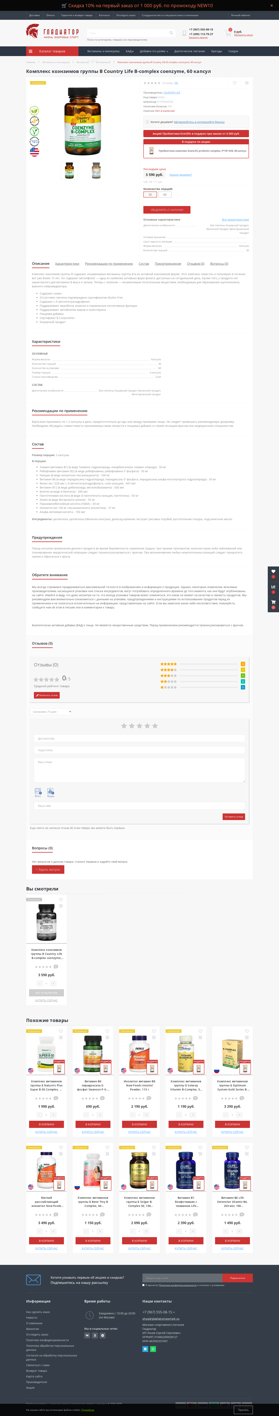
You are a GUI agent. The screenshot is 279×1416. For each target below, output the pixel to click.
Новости (31, 1317)
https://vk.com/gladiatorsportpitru (87, 1335)
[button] (273, 604)
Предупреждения (168, 264)
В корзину (46, 1124)
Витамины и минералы (103, 51)
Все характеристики (235, 219)
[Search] (171, 33)
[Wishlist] (234, 83)
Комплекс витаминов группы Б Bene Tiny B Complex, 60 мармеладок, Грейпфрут (93, 1206)
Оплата (50, 15)
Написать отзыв (47, 695)
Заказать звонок (198, 37)
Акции (91, 61)
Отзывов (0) (195, 264)
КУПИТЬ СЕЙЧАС (46, 1000)
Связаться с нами (38, 1365)
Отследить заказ (125, 15)
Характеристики (67, 264)
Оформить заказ (243, 34)
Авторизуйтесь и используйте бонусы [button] (199, 122)
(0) (176, 83)
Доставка (34, 15)
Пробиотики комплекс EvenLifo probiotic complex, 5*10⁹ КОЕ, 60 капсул (202, 150)
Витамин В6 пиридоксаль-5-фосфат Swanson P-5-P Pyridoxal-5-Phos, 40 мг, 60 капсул (93, 1089)
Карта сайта (34, 1376)
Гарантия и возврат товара (76, 15)
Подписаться (237, 1278)
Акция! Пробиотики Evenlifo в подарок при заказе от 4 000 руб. (196, 133)
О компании (34, 1323)
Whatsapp (153, 1349)
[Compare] (247, 83)
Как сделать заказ (38, 1312)
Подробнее (88, 1410)
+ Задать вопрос (48, 869)
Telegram (145, 1349)
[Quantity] (46, 983)
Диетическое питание (189, 51)
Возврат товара (36, 1371)
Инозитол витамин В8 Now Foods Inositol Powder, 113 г (139, 1085)
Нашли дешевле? (180, 175)
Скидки (233, 51)
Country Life (171, 92)
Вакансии (32, 1329)
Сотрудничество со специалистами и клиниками (170, 15)
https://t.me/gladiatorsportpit (102, 1335)
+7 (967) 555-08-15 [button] (159, 1312)
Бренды (216, 51)
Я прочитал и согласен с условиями (185, 1285)
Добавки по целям (154, 51)
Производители (36, 1382)
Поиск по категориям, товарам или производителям (117, 39)
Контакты (104, 15)
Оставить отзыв (234, 816)
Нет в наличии (46, 993)
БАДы (130, 51)
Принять (243, 1410)
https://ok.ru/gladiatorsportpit (95, 1335)
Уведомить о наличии (167, 210)
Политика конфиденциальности (177, 1285)
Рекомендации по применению (109, 264)
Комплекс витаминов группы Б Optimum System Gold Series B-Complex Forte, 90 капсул (232, 1089)
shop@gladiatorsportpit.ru (161, 1319)
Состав (144, 264)
